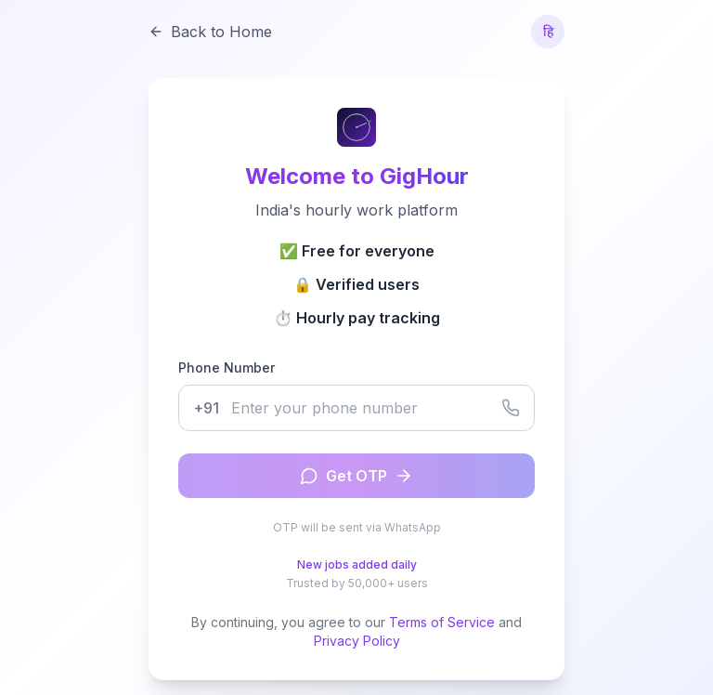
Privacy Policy (357, 641)
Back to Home (210, 31)
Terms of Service (442, 622)
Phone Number (226, 367)
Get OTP (356, 475)
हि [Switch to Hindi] (548, 31)
